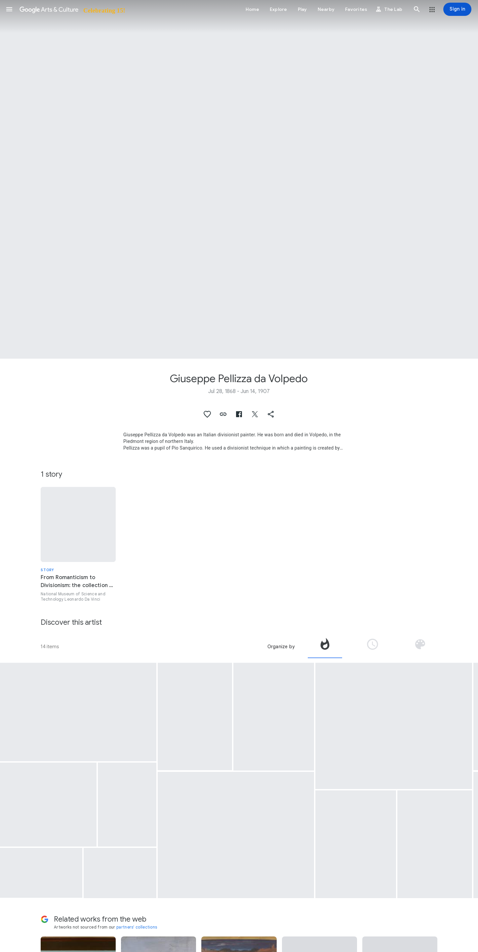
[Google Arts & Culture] (72, 9)
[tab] (325, 646)
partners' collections (136, 927)
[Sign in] (457, 9)
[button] (9, 9)
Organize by (281, 647)
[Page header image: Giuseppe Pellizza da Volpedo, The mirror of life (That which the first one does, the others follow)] (239, 179)
